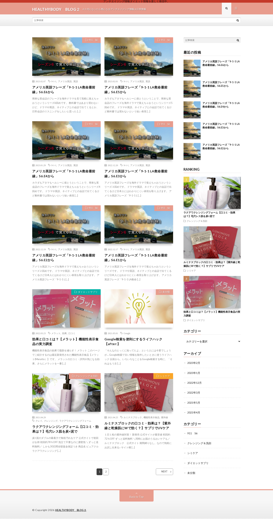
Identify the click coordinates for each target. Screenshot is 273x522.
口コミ (71, 336)
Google (127, 336)
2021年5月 (193, 403)
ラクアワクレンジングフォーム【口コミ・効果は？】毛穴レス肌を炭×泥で (65, 433)
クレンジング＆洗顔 (86, 380)
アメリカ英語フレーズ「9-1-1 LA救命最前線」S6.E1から (137, 260)
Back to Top (136, 500)
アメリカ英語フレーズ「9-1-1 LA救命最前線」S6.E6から (65, 91)
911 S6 (92, 42)
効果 (64, 336)
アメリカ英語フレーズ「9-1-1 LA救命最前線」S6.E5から (137, 91)
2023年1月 (193, 374)
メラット (55, 336)
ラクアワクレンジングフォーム (75, 424)
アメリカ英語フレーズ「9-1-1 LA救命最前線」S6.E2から (65, 260)
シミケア (164, 380)
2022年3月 (193, 393)
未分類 (165, 295)
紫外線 (164, 421)
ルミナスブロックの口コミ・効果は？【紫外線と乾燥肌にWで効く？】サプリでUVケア (138, 432)
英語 (75, 83)
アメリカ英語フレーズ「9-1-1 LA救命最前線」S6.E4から (65, 176)
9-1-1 (53, 83)
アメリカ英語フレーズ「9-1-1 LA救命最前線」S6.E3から (137, 176)
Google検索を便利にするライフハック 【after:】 (135, 345)
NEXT (162, 477)
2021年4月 (193, 413)
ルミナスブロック (133, 421)
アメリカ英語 (65, 83)
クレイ (38, 424)
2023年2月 (193, 364)
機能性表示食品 (151, 421)
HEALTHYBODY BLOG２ (71, 513)
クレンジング (51, 424)
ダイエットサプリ (87, 295)
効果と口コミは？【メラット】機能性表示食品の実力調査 (65, 345)
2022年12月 (194, 384)
